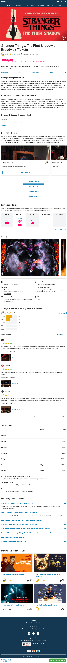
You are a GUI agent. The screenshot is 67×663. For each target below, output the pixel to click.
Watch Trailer (35, 72)
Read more (4, 125)
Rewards (33, 622)
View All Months (33, 196)
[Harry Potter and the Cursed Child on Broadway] (50, 577)
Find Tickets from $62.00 (56, 660)
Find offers (46, 62)
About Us (24, 628)
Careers (28, 628)
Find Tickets (25, 172)
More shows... (51, 5)
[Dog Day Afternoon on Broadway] (17, 576)
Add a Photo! (27, 622)
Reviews (51, 72)
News (59, 5)
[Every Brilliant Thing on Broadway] (50, 607)
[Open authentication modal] (61, 1)
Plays (26, 5)
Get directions (7, 293)
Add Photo (53, 313)
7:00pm (7, 221)
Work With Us (42, 628)
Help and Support (34, 628)
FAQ (64, 72)
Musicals (18, 5)
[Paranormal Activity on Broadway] (17, 607)
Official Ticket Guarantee (40, 640)
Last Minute (40, 5)
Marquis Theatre (8, 290)
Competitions (39, 622)
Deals (32, 5)
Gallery (20, 72)
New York (9, 5)
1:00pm (20, 218)
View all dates (60, 230)
